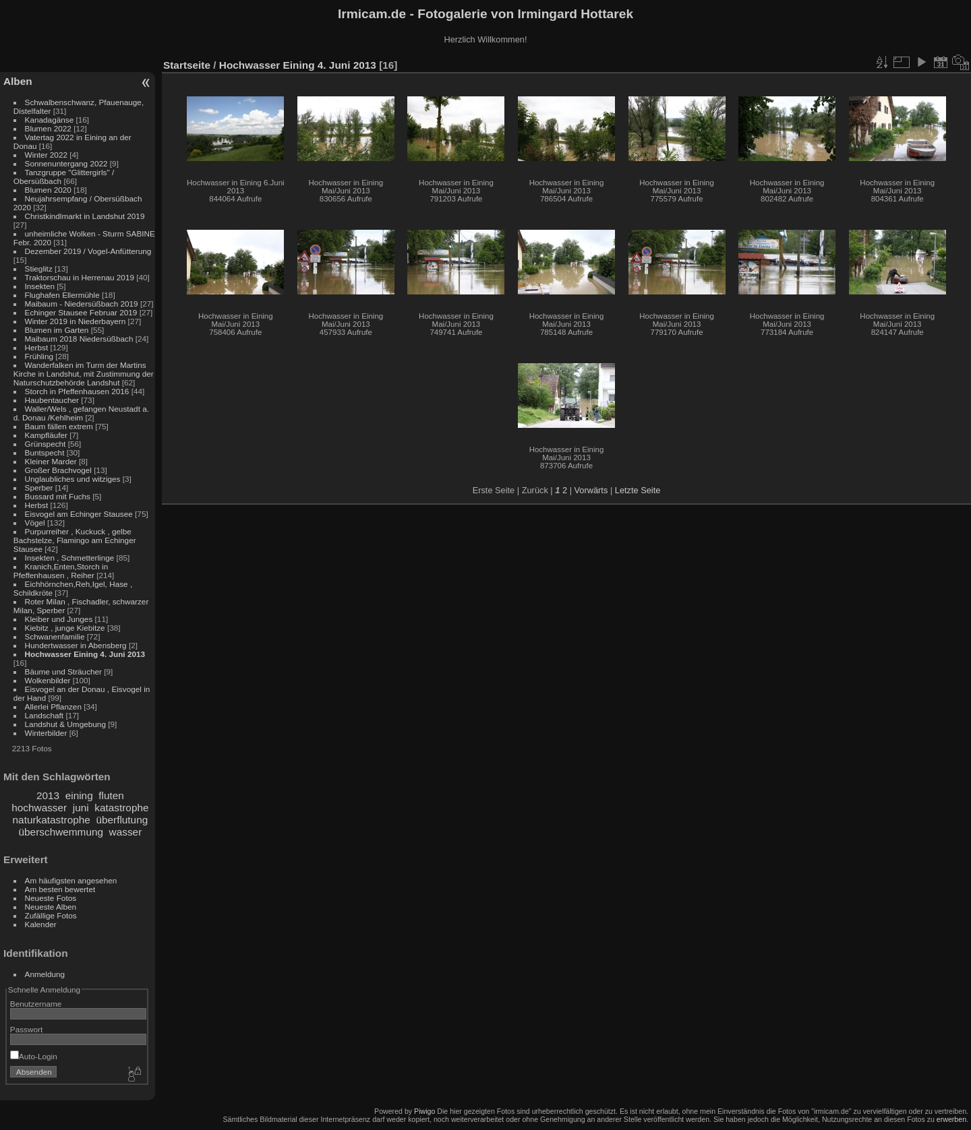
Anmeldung (45, 974)
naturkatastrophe (51, 819)
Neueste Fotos (51, 897)
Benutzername (36, 1003)
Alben (17, 81)
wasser (125, 832)
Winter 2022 (46, 154)
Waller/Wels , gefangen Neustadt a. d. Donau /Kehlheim (81, 413)
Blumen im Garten (57, 329)
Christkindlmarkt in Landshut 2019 (85, 216)
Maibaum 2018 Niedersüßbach (79, 338)
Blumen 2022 (48, 128)
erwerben (951, 1119)
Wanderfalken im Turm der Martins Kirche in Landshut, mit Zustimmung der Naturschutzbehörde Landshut (83, 373)
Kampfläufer (46, 435)
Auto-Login (33, 1056)
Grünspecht (45, 443)
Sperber (39, 487)
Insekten (40, 286)
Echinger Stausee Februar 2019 (81, 312)
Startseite (186, 65)
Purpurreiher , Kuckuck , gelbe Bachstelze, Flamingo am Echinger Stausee (74, 540)
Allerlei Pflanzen (53, 706)
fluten (111, 795)
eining (79, 795)
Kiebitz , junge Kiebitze (65, 627)
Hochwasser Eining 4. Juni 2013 (85, 654)
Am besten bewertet (60, 889)
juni (81, 807)
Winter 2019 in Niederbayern (75, 321)
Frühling (39, 356)
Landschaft (44, 715)
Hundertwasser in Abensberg (76, 645)
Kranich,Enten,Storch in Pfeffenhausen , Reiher (60, 570)
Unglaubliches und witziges (73, 478)
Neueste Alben (51, 906)
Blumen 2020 (48, 189)
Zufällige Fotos (51, 915)
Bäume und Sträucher (63, 671)
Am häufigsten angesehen (71, 880)
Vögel (35, 522)
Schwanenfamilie (55, 636)
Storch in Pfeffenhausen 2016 (77, 391)
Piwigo (424, 1111)
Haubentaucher (52, 400)
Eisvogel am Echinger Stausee (79, 513)
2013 (47, 795)
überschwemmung (61, 832)
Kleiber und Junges (59, 619)
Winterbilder (46, 732)
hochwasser (39, 807)
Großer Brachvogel (58, 470)
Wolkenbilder (48, 680)
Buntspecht (45, 452)
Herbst (37, 347)
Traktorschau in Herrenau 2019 (79, 277)
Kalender (41, 924)
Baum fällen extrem (59, 426)
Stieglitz (40, 268)
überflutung (122, 819)
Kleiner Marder (51, 461)
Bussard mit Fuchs (57, 496)
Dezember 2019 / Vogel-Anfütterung (88, 251)
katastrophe (121, 807)
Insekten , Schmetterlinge (70, 557)
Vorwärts (591, 490)
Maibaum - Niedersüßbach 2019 (81, 303)
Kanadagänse (49, 119)
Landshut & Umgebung (65, 724)
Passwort (26, 1029)
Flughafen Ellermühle (62, 294)
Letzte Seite (638, 490)
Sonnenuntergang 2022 (66, 163)
